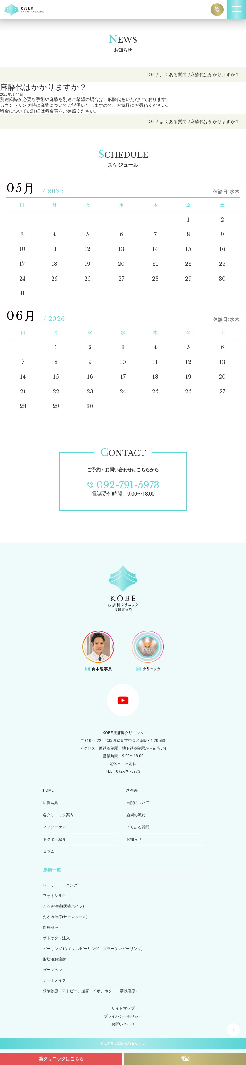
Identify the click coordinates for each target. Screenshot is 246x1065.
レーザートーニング (60, 885)
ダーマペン (52, 970)
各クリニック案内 (58, 815)
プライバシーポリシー (123, 1016)
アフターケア (54, 827)
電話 (185, 1058)
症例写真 (50, 803)
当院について (137, 803)
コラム (48, 851)
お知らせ (134, 839)
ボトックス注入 (56, 938)
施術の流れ (135, 815)
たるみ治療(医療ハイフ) (63, 906)
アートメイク (54, 980)
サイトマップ (123, 1008)
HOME (48, 790)
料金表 (132, 790)
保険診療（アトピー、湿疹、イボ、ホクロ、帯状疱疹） (91, 991)
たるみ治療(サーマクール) (65, 917)
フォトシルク (54, 895)
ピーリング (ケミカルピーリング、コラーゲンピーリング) (93, 948)
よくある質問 (137, 827)
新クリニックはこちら (61, 1058)
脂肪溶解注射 (54, 959)
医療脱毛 (50, 927)
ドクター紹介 (54, 839)
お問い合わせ (123, 1024)
